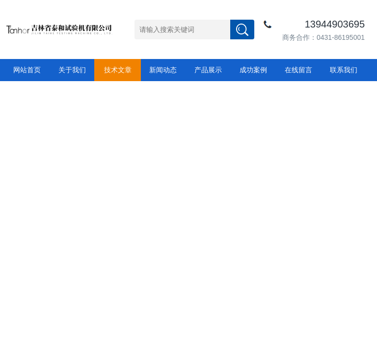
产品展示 (208, 70)
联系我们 (343, 70)
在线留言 (298, 70)
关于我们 (72, 70)
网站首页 (27, 70)
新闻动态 (163, 70)
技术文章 (118, 70)
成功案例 (253, 70)
